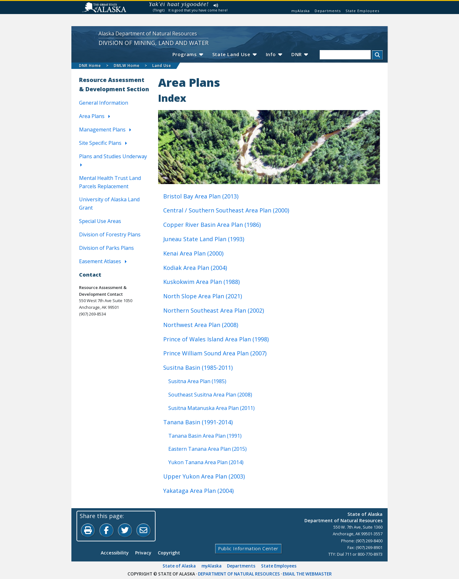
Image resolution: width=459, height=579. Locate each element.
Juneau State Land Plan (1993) (203, 239)
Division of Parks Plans (106, 247)
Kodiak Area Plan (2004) (195, 267)
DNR (299, 54)
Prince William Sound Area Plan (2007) (214, 353)
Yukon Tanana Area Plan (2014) (206, 462)
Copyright (169, 553)
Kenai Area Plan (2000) (193, 253)
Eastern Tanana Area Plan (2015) (207, 448)
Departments (328, 10)
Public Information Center (248, 549)
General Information (103, 102)
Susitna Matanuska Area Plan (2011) (211, 407)
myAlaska (300, 10)
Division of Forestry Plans (110, 234)
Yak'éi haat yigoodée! (179, 4)
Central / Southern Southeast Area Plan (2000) (226, 210)
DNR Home (90, 65)
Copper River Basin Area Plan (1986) (212, 224)
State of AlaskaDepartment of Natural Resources (343, 517)
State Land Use (233, 54)
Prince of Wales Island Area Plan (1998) (216, 339)
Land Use (161, 65)
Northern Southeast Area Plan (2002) (213, 310)
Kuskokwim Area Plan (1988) (201, 282)
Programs (186, 54)
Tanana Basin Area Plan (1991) (205, 435)
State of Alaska (179, 566)
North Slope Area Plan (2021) (202, 296)
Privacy (143, 553)
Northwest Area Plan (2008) (200, 324)
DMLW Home (127, 65)
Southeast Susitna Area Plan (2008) (210, 394)
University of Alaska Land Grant (109, 203)
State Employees (362, 10)
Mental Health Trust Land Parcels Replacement (110, 181)
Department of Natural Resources (239, 574)
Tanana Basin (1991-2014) (198, 422)
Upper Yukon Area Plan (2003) (204, 476)
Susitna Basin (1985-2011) (198, 367)
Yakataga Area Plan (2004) (198, 490)
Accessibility (115, 553)
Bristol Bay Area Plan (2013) (200, 196)
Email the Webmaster (307, 574)
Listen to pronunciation (216, 5)
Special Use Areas (100, 221)
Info (274, 54)
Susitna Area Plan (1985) (197, 380)
